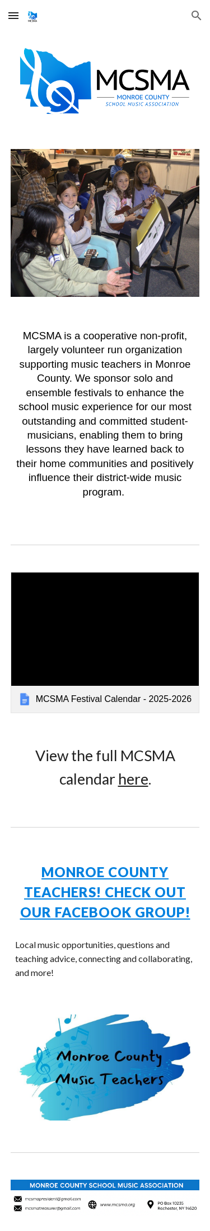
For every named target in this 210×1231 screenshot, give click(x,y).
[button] (13, 15)
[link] (105, 642)
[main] (105, 418)
